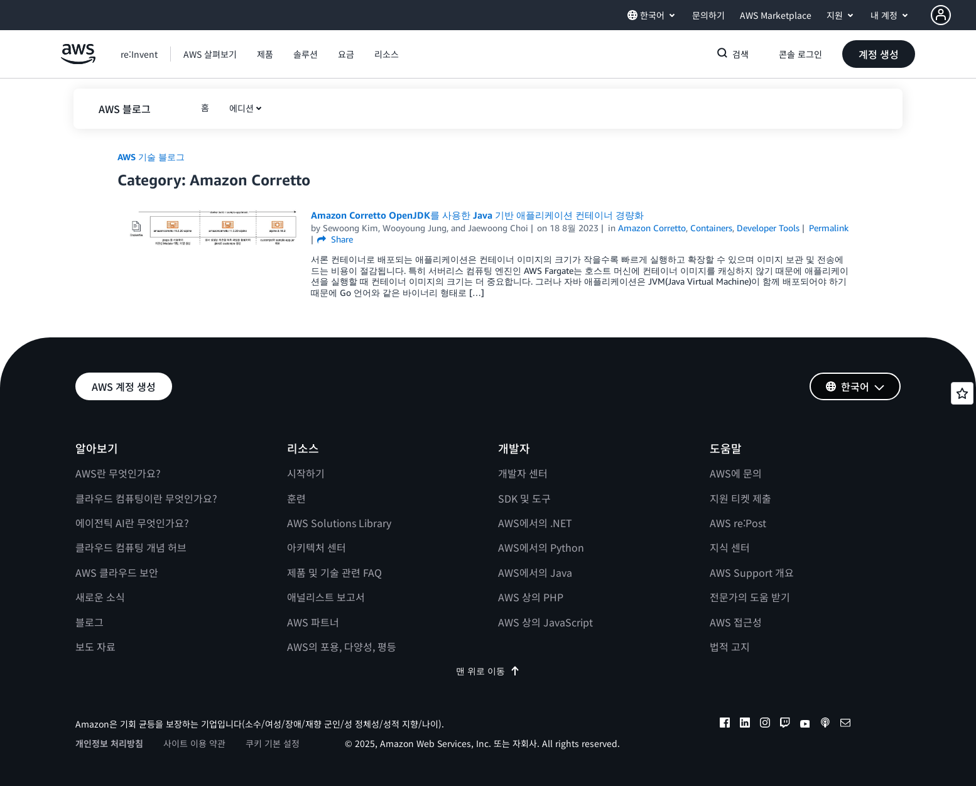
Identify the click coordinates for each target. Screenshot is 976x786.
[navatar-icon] (941, 15)
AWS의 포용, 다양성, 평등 (341, 646)
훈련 (296, 498)
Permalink (829, 227)
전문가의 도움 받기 (750, 596)
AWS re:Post (738, 522)
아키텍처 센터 (316, 547)
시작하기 (306, 473)
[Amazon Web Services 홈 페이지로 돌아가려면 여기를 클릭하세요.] (78, 60)
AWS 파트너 (313, 622)
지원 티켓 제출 (740, 498)
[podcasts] (825, 724)
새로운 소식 (100, 596)
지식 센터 (730, 547)
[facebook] (725, 724)
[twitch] (785, 724)
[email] (845, 724)
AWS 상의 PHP (530, 596)
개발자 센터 (523, 473)
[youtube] (805, 724)
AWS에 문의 (736, 473)
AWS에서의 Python (541, 547)
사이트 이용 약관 (194, 743)
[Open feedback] (962, 393)
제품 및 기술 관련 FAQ (334, 572)
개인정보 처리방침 (109, 743)
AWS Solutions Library (339, 522)
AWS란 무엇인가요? (118, 473)
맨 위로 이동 (488, 670)
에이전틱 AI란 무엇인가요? (132, 522)
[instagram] (765, 724)
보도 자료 (95, 646)
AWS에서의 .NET (535, 522)
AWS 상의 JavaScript (545, 622)
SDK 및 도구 (524, 498)
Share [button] (335, 239)
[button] (953, 15)
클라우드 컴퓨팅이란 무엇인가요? (146, 498)
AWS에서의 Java (535, 572)
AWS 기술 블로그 (151, 156)
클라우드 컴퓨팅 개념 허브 (131, 547)
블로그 (89, 622)
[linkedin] (745, 724)
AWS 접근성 (736, 622)
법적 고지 (730, 646)
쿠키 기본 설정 (273, 743)
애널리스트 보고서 (326, 596)
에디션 (241, 108)
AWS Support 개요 (752, 572)
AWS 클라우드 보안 (116, 572)
